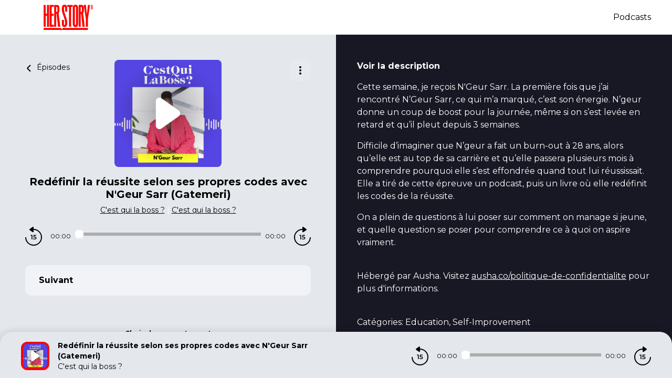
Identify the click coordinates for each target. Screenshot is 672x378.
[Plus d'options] (300, 70)
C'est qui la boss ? (132, 210)
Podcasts (632, 17)
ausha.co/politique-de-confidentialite (548, 276)
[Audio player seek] (168, 234)
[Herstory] (317, 17)
